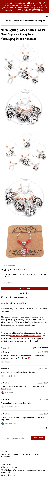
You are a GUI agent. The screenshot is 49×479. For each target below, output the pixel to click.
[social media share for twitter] (7, 297)
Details (4, 303)
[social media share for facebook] (2, 297)
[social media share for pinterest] (11, 297)
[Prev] (2, 428)
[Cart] (46, 16)
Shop (3, 454)
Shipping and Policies (29, 454)
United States (17, 269)
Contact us (5, 457)
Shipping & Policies (18, 303)
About (16, 454)
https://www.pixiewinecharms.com (25, 336)
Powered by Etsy (8, 475)
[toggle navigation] (2, 16)
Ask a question (20, 297)
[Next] (47, 428)
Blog (10, 454)
